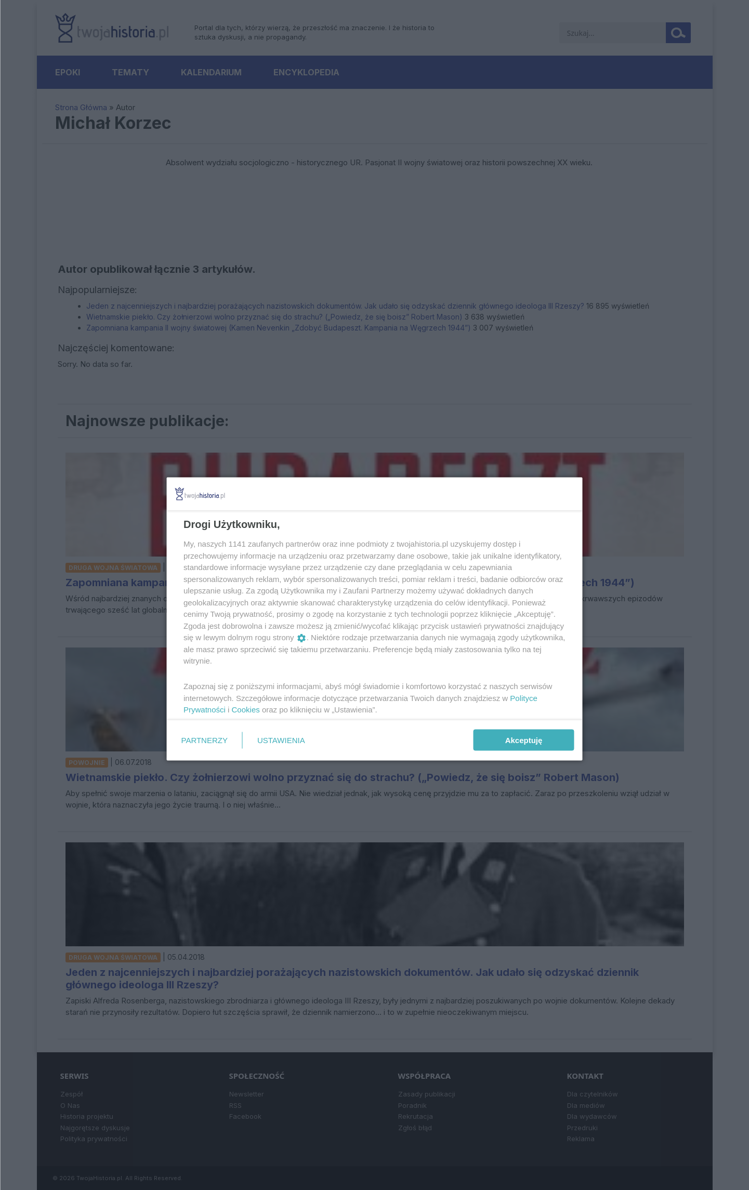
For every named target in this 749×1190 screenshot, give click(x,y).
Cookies (245, 709)
